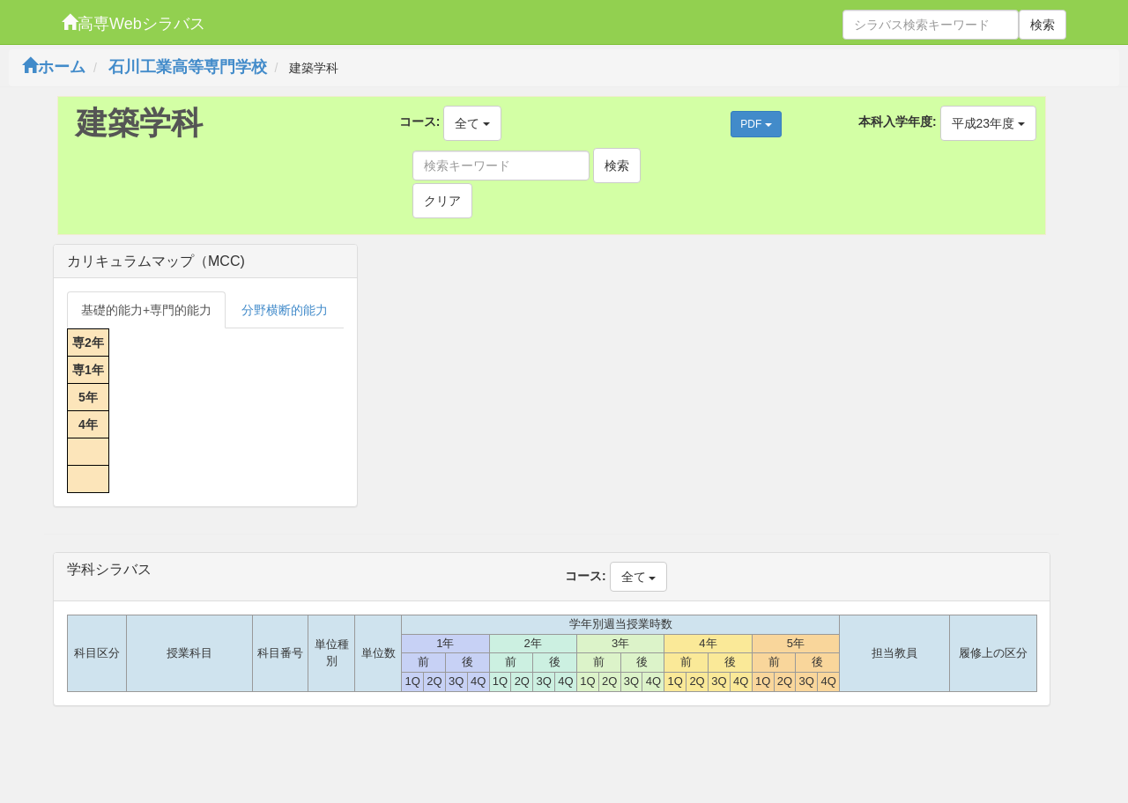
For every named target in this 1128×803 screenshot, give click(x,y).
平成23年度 (988, 123)
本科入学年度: (897, 121)
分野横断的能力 (284, 310)
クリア (442, 201)
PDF (755, 124)
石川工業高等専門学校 (187, 67)
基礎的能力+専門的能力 (146, 310)
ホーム (53, 67)
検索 (1042, 25)
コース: (420, 121)
